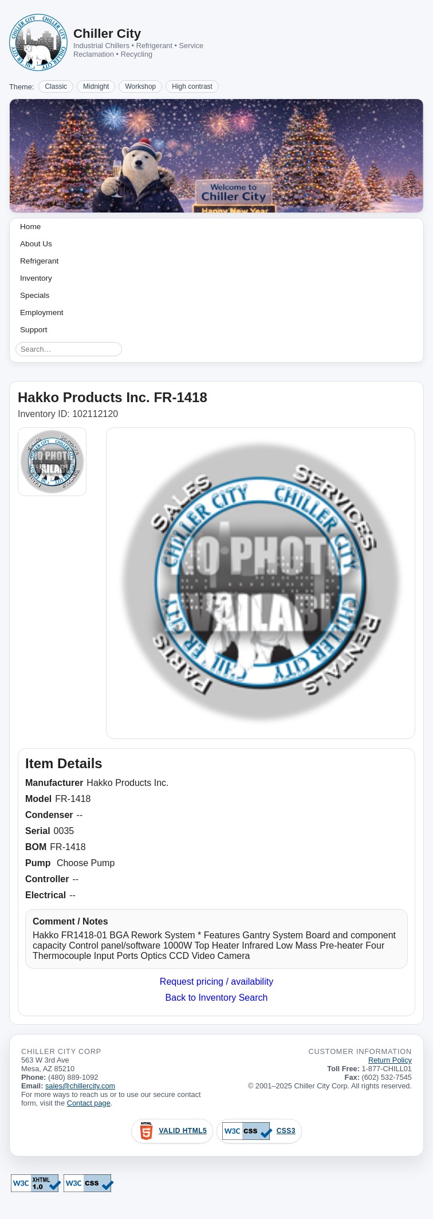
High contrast (192, 86)
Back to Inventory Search (217, 997)
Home (30, 226)
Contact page (89, 1103)
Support (34, 329)
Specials (34, 295)
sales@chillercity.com (80, 1086)
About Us (36, 243)
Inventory (36, 278)
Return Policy (390, 1060)
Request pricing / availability (216, 981)
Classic (56, 86)
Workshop (140, 86)
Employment (42, 312)
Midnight (96, 86)
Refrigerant (39, 261)
